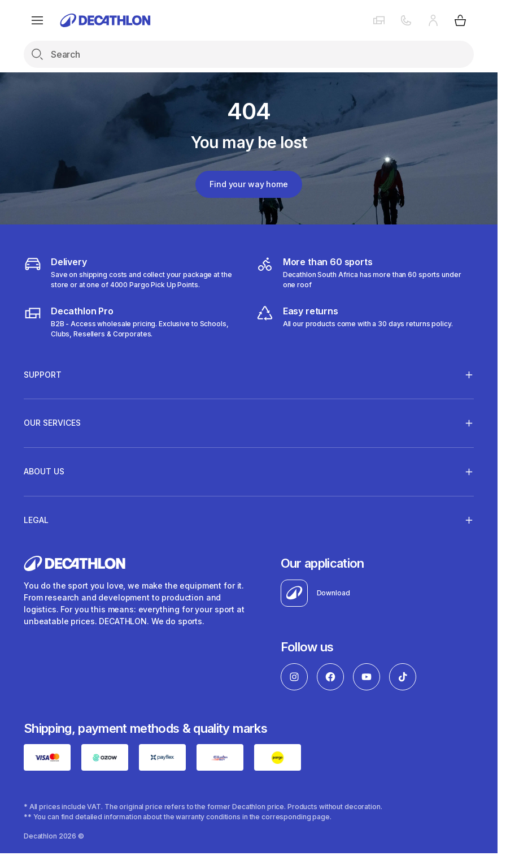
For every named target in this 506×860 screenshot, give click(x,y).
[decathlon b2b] (133, 321)
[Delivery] (133, 272)
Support (43, 374)
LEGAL (36, 519)
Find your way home (248, 184)
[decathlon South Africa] (365, 272)
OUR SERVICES (52, 422)
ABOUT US (44, 471)
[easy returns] (354, 321)
